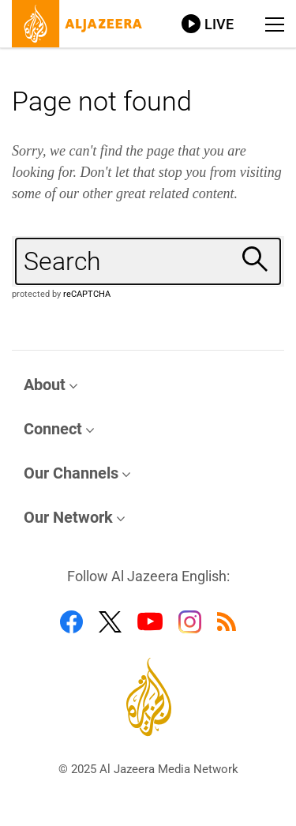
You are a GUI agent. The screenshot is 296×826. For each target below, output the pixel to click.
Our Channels (71, 473)
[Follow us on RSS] (226, 621)
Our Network (68, 517)
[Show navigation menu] (274, 24)
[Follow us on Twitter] (110, 621)
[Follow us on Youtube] (150, 621)
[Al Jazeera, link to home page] (77, 23)
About (45, 384)
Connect (53, 428)
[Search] (257, 259)
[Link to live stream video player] (208, 24)
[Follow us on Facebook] (71, 621)
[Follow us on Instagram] (189, 621)
